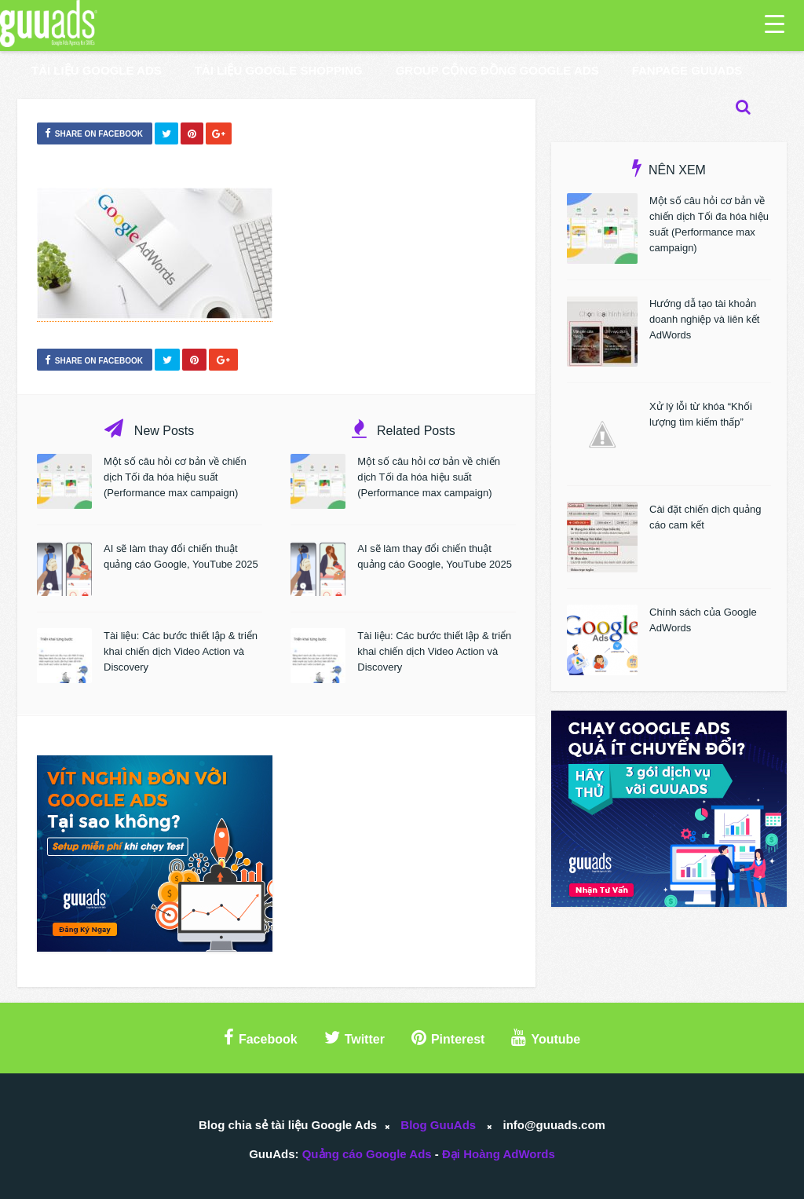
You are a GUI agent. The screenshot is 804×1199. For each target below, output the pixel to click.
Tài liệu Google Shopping (279, 70)
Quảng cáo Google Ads (367, 1154)
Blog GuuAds (438, 1124)
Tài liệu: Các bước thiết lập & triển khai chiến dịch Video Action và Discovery (181, 651)
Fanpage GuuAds (687, 70)
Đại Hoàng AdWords (498, 1154)
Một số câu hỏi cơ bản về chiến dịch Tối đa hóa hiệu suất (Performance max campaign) (175, 477)
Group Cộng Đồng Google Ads (497, 70)
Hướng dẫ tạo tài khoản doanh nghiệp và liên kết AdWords (704, 319)
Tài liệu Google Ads (96, 70)
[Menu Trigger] (774, 23)
